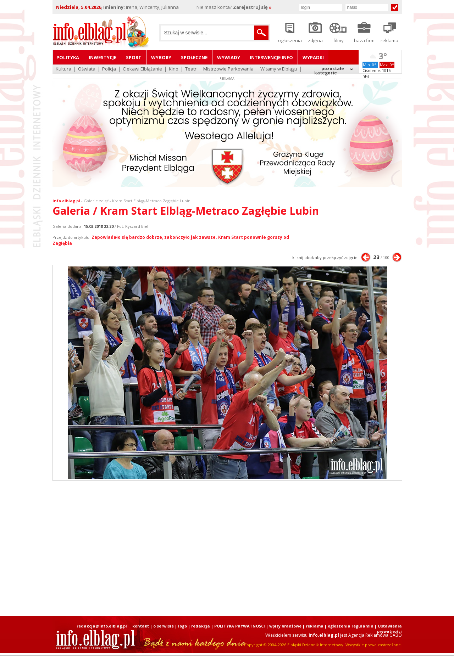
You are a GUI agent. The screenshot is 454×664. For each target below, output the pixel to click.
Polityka (67, 57)
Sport (134, 57)
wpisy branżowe (285, 626)
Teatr (190, 69)
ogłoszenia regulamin (350, 626)
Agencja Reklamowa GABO (375, 635)
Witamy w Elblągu (278, 69)
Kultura (63, 69)
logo (182, 626)
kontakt (140, 626)
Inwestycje (102, 57)
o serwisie (163, 626)
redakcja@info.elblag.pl (102, 626)
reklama (314, 626)
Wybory (161, 57)
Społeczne (194, 57)
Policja (109, 69)
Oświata (86, 69)
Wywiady (228, 57)
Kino (173, 69)
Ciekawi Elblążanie (142, 69)
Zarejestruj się (252, 7)
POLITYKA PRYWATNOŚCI (239, 626)
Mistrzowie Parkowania (228, 69)
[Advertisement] (227, 548)
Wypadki (313, 57)
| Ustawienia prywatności (388, 628)
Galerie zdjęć (96, 200)
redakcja (200, 626)
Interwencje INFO (271, 57)
